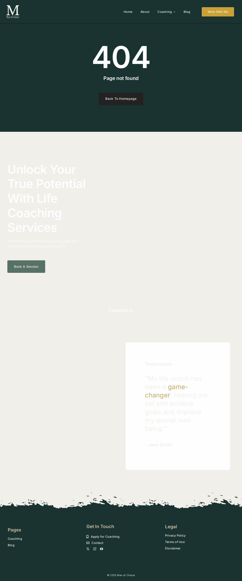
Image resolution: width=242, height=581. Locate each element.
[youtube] (101, 548)
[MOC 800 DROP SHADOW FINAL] (13, 6)
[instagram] (94, 548)
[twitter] (87, 548)
